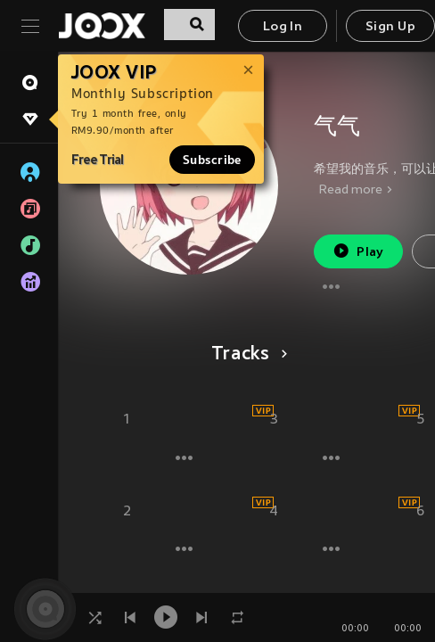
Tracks (246, 355)
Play (357, 251)
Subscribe (212, 159)
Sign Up (390, 27)
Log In (282, 27)
